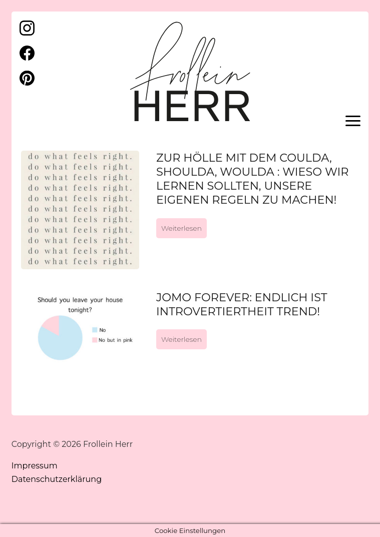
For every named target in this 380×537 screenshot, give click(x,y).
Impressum (35, 465)
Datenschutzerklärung (57, 479)
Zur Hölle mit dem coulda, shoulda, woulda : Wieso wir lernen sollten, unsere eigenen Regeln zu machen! (252, 179)
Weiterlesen (181, 228)
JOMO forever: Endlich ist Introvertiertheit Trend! (241, 304)
